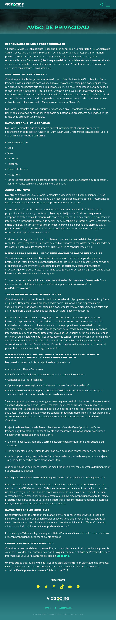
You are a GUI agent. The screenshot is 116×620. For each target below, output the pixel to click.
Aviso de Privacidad (65, 608)
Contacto (47, 608)
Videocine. (63, 555)
